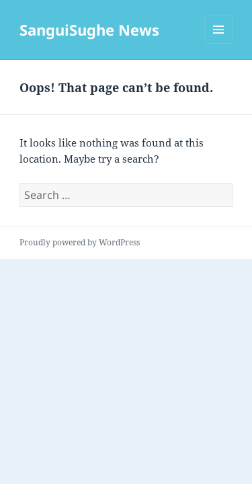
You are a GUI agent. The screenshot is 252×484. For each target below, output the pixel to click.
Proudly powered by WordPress (79, 242)
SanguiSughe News (89, 29)
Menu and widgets (219, 43)
